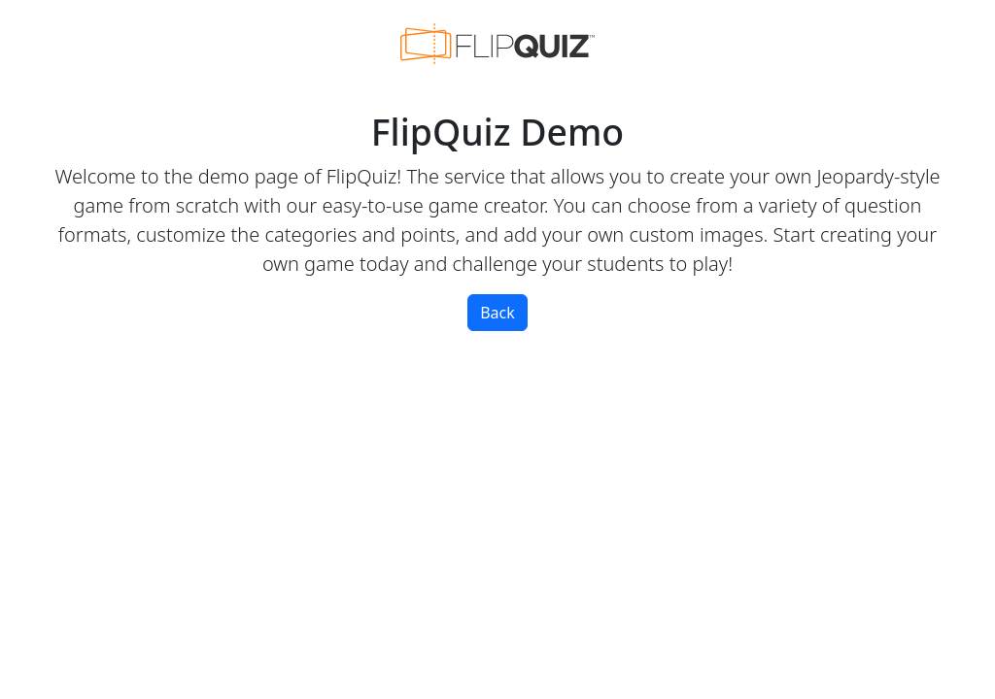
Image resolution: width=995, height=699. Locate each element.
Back (497, 312)
